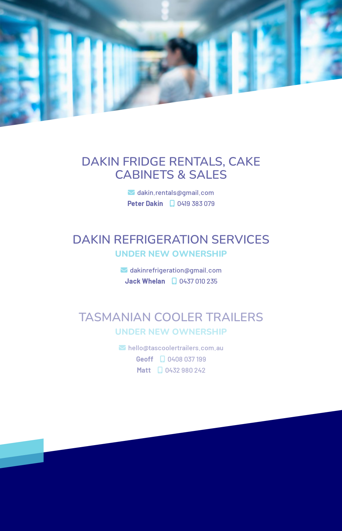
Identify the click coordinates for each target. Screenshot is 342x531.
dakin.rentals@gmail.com (171, 192)
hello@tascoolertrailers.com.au (171, 347)
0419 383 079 (192, 203)
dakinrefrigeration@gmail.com (171, 270)
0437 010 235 (194, 281)
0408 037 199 (183, 359)
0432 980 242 (182, 370)
